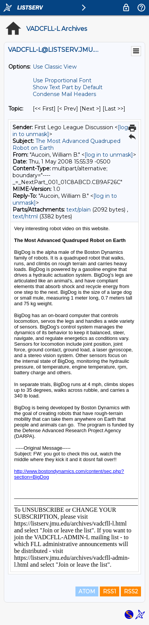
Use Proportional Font (62, 80)
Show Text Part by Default (68, 87)
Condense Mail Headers (64, 94)
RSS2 (131, 591)
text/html (25, 216)
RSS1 (109, 591)
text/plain (78, 209)
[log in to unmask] (109, 154)
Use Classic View (55, 66)
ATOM (87, 591)
